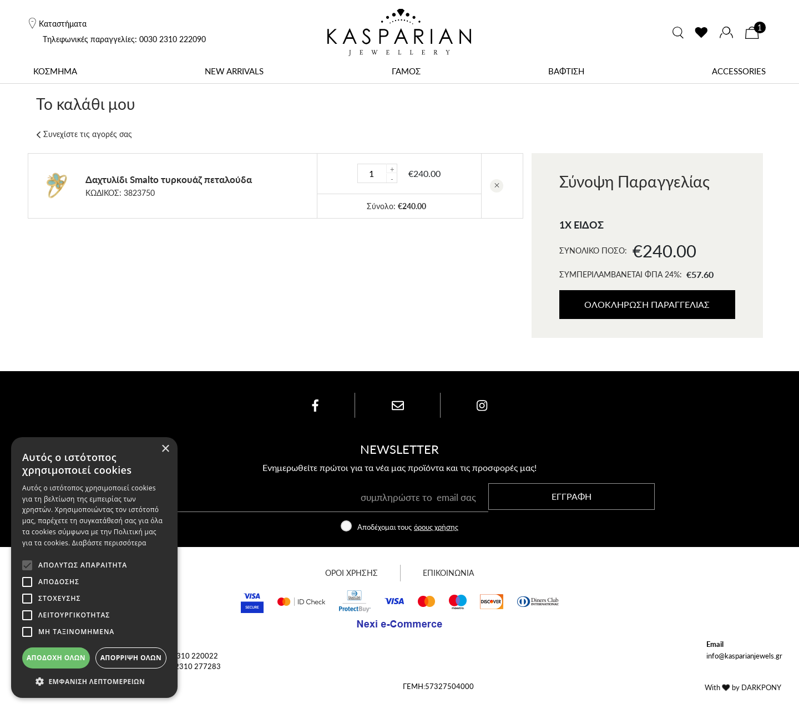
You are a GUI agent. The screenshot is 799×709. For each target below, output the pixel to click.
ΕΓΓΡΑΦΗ (571, 503)
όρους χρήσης (436, 534)
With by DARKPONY (743, 694)
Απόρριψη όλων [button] (130, 657)
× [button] (165, 449)
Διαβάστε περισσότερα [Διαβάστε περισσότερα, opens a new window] (109, 543)
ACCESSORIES (739, 71)
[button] (94, 681)
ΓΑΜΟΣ (406, 71)
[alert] (94, 567)
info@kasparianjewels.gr (744, 662)
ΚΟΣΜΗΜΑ (55, 71)
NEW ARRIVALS (234, 71)
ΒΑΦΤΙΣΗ (566, 71)
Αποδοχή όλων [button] (56, 657)
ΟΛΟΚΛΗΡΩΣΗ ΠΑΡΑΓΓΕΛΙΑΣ (647, 304)
